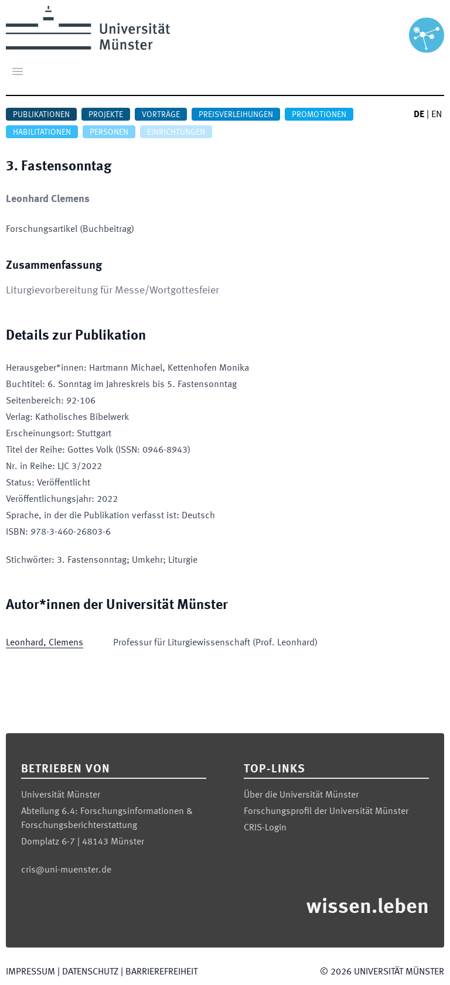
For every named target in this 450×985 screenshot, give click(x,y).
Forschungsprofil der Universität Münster (326, 811)
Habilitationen (42, 132)
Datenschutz (90, 972)
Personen (109, 132)
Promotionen (319, 115)
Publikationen (41, 115)
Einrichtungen (176, 132)
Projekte (105, 115)
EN (436, 114)
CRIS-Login (265, 828)
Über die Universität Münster (301, 795)
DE (419, 114)
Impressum (30, 972)
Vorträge (161, 115)
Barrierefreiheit (161, 972)
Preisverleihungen (236, 115)
